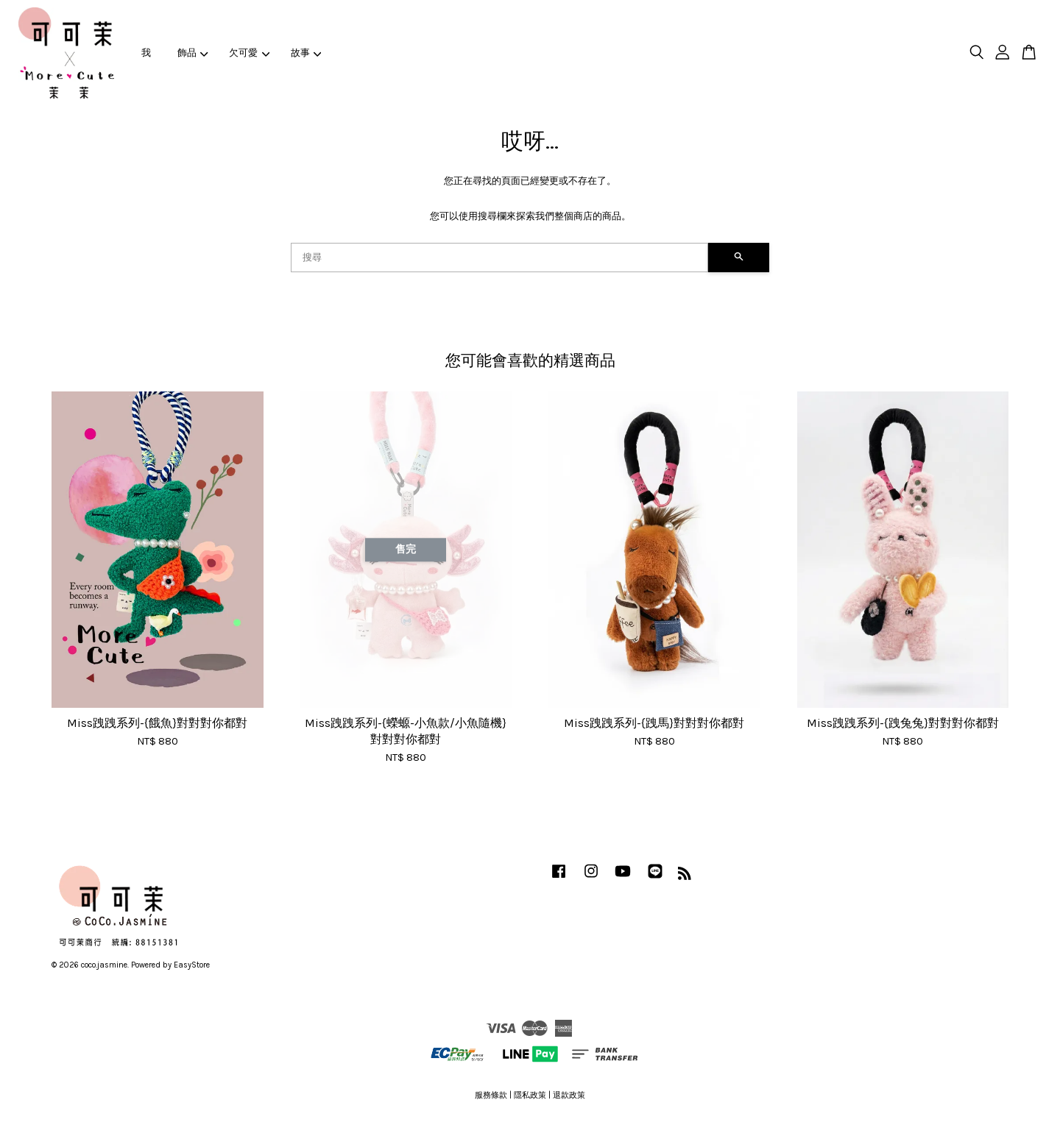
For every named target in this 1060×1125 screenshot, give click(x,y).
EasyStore (192, 965)
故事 (306, 52)
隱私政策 (530, 1095)
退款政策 (569, 1095)
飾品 (192, 52)
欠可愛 (249, 52)
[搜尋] (499, 257)
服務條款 (491, 1095)
